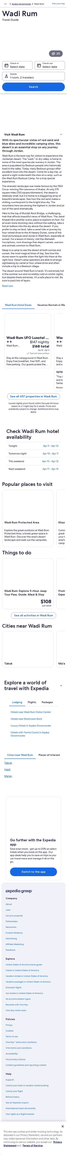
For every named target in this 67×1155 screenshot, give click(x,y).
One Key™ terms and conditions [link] (21, 1042)
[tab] (18, 305)
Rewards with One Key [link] (17, 1004)
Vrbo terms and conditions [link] (19, 1047)
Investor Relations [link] (14, 932)
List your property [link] (14, 915)
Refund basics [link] (12, 1096)
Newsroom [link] (11, 927)
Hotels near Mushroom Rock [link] (26, 718)
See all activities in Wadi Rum (33, 615)
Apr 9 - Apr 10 (50, 445)
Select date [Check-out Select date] (50, 67)
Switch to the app (34, 871)
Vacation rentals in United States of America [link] (27, 976)
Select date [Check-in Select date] (17, 67)
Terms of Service (33, 1145)
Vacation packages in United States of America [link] (28, 981)
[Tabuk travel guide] (27, 649)
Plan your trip (58, 3)
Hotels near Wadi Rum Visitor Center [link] (31, 712)
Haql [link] (7, 769)
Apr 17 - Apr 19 (50, 469)
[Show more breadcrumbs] (5, 4)
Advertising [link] (11, 938)
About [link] (9, 904)
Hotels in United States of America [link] (22, 970)
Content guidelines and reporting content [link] (26, 1065)
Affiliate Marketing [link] (15, 944)
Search (33, 86)
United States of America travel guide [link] (24, 964)
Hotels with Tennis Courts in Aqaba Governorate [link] (30, 734)
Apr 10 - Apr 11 (50, 453)
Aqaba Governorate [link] (21, 4)
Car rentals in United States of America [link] (24, 993)
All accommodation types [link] (18, 999)
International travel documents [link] (20, 1108)
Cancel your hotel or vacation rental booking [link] (27, 1085)
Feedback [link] (10, 950)
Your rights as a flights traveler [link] (20, 1114)
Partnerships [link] (12, 921)
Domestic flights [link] (13, 987)
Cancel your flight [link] (14, 1091)
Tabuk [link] (8, 763)
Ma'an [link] (8, 776)
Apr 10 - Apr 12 (50, 461)
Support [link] (10, 1079)
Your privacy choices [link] (15, 1059)
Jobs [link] (8, 909)
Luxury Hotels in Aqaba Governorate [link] (31, 725)
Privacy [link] (9, 1025)
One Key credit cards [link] (16, 1010)
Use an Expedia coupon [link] (17, 1102)
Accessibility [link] (12, 1053)
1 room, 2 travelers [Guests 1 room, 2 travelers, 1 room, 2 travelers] (22, 77)
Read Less (7, 285)
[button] (33, 134)
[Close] (63, 1126)
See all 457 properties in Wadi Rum (33, 396)
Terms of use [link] (12, 1036)
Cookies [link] (9, 1030)
